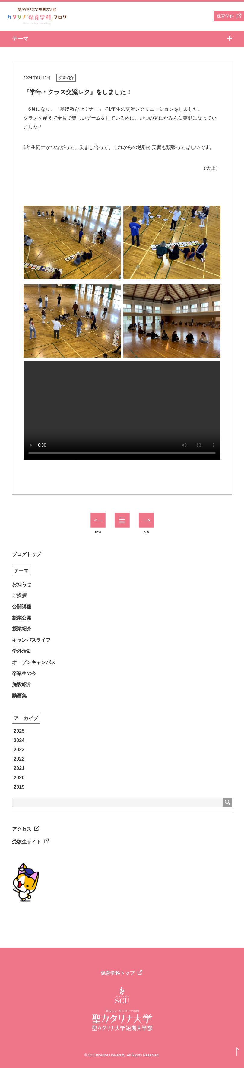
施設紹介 (21, 684)
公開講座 (21, 606)
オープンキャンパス (33, 662)
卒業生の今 (24, 673)
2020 (19, 777)
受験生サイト (26, 841)
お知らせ (21, 584)
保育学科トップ (118, 973)
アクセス (21, 829)
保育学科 (225, 16)
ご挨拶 (19, 595)
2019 (19, 787)
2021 (19, 768)
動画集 (19, 695)
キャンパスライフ (31, 639)
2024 (19, 740)
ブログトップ (26, 554)
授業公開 (21, 617)
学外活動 (21, 651)
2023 (19, 749)
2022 (19, 758)
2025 (19, 731)
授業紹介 (66, 77)
